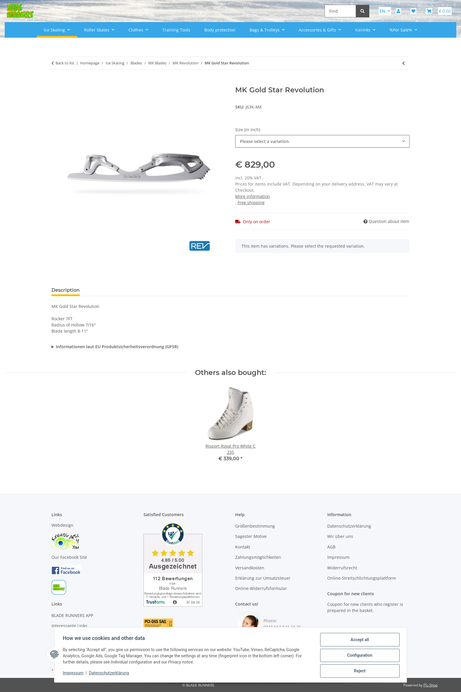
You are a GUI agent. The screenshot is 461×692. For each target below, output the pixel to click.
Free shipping (251, 202)
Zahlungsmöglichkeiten (258, 557)
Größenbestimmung (255, 526)
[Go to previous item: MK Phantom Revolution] (403, 63)
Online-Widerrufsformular (261, 588)
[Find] (340, 11)
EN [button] (382, 11)
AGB (331, 547)
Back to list (65, 63)
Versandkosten (249, 568)
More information (252, 196)
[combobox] (322, 141)
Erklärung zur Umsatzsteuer (262, 578)
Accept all (359, 640)
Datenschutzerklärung (110, 673)
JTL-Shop (430, 685)
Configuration (358, 655)
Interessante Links (69, 625)
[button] (398, 11)
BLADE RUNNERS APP (72, 615)
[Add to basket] (56, 82)
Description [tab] (65, 290)
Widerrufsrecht (342, 568)
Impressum (74, 673)
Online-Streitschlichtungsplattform (361, 578)
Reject (359, 671)
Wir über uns (340, 536)
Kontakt (242, 547)
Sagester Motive (251, 536)
